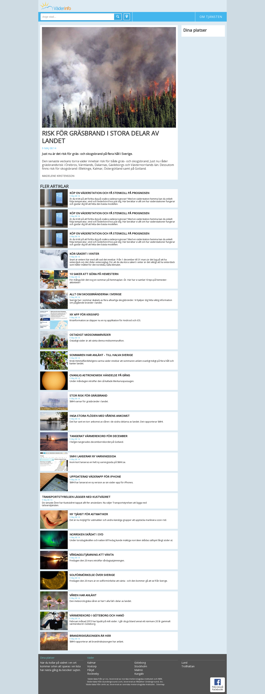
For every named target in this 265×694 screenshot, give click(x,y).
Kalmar (91, 662)
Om (211, 17)
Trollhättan (188, 666)
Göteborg (140, 662)
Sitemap (160, 684)
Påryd (90, 670)
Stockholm (140, 666)
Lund (184, 662)
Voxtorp (92, 666)
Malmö (138, 670)
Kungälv (139, 673)
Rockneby (93, 673)
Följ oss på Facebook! (217, 684)
